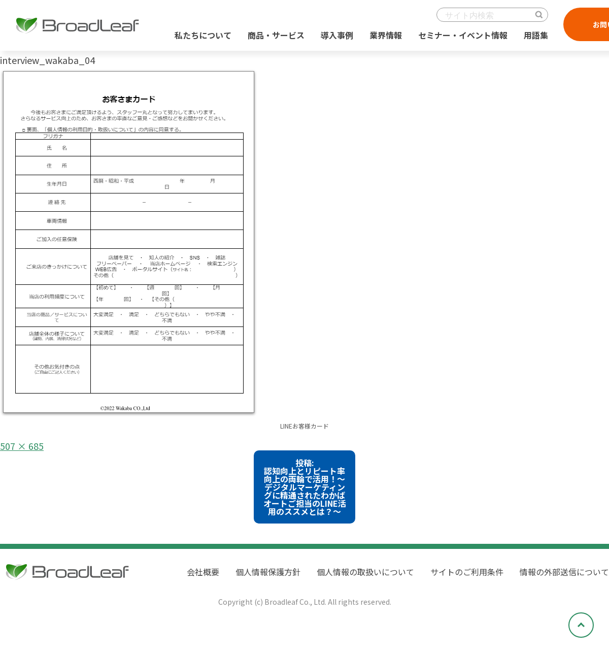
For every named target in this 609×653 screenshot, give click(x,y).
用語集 (536, 35)
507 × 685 (22, 445)
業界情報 (385, 35)
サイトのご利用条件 (466, 572)
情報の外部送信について (564, 572)
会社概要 (203, 572)
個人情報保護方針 (267, 572)
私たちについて (203, 35)
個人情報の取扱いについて (365, 572)
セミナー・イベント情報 (462, 35)
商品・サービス (276, 35)
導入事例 (337, 35)
